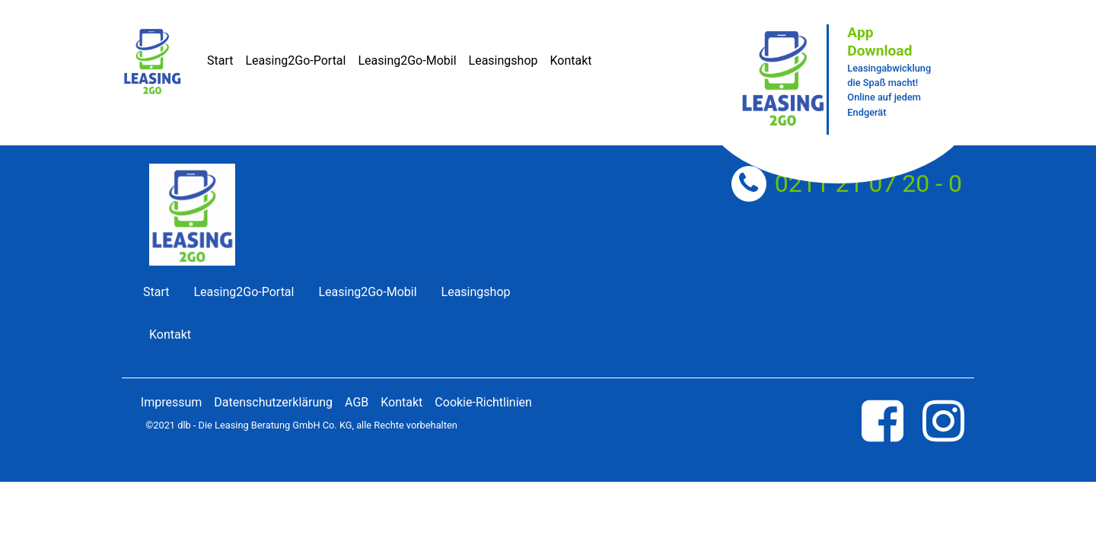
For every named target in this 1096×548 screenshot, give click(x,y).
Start (220, 60)
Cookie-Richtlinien (483, 402)
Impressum (171, 402)
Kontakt (570, 60)
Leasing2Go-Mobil (407, 60)
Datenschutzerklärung (273, 402)
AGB (356, 402)
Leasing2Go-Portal (295, 60)
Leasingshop (503, 60)
